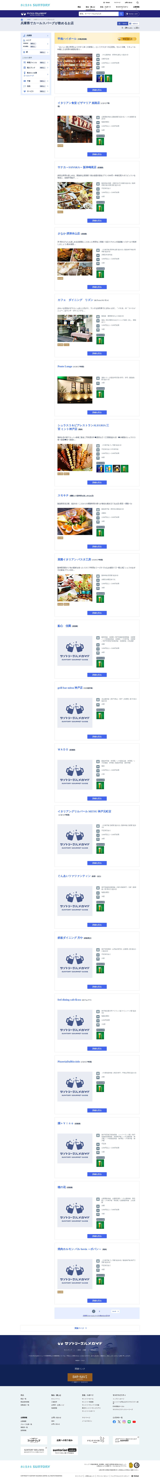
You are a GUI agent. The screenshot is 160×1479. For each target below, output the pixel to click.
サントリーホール (87, 1399)
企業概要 (23, 1421)
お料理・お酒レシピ (57, 1405)
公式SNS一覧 (118, 1417)
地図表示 (135, 23)
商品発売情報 (25, 1402)
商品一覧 (23, 1399)
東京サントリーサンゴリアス (91, 1408)
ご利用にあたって (89, 1476)
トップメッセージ (118, 1399)
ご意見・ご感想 (81, 1350)
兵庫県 (29, 19)
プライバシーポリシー (103, 1476)
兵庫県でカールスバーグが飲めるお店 (47, 23)
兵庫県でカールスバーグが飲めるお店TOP (96, 1315)
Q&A (52, 1421)
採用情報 (23, 1430)
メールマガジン (87, 1421)
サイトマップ (68, 1350)
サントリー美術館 (87, 1402)
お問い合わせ (128, 2)
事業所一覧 (24, 1427)
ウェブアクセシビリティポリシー (120, 1476)
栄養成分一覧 (25, 1405)
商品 (79, 7)
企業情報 (136, 7)
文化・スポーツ (105, 7)
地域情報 (54, 1408)
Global (108, 2)
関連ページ (81, 1328)
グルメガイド (22, 20)
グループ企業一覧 (26, 1424)
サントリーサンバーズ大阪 (90, 1405)
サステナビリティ (122, 7)
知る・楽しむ (90, 7)
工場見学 (54, 1402)
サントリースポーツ (88, 1411)
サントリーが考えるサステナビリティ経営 (125, 1402)
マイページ (117, 2)
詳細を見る (97, 90)
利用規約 (93, 1350)
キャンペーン (55, 1399)
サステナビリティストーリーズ (123, 1409)
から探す (132, 14)
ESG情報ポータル (118, 1406)
